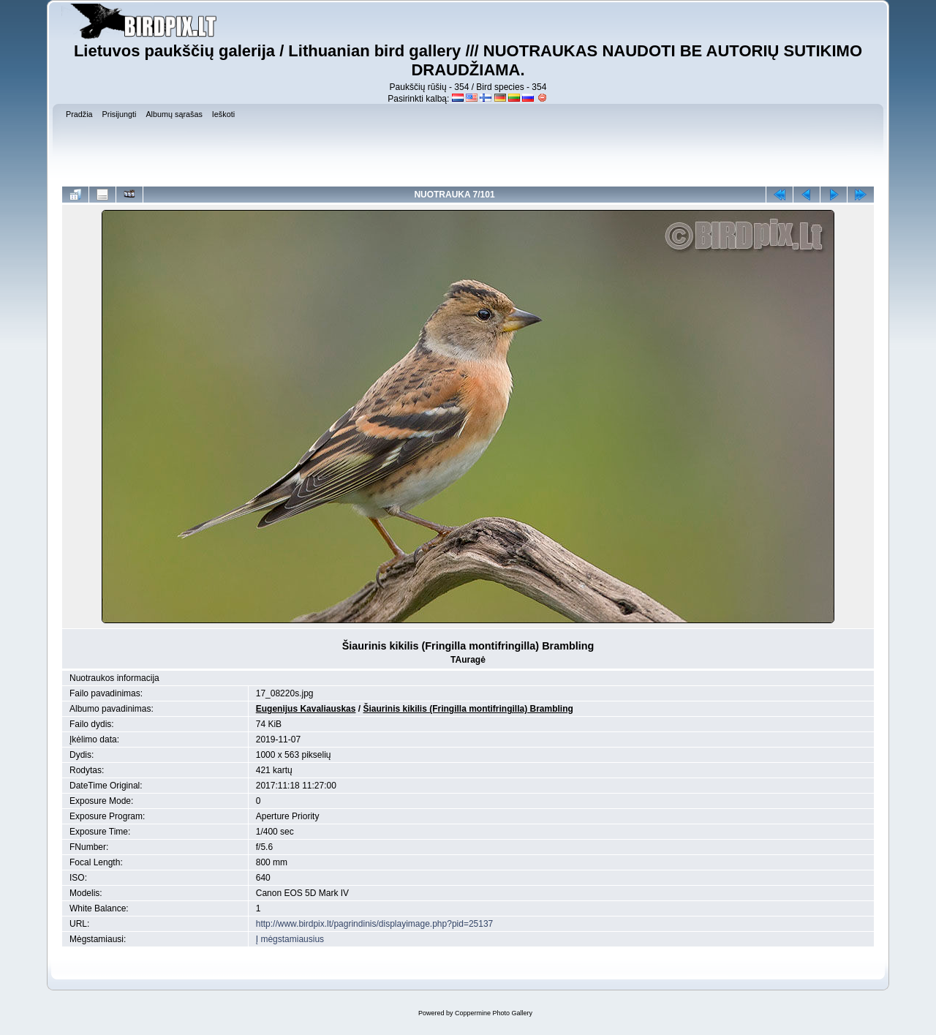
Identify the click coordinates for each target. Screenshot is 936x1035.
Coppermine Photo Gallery (493, 1013)
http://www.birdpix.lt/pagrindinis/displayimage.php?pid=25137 (375, 924)
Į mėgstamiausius (290, 939)
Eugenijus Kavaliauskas (306, 709)
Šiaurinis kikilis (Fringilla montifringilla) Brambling (468, 709)
